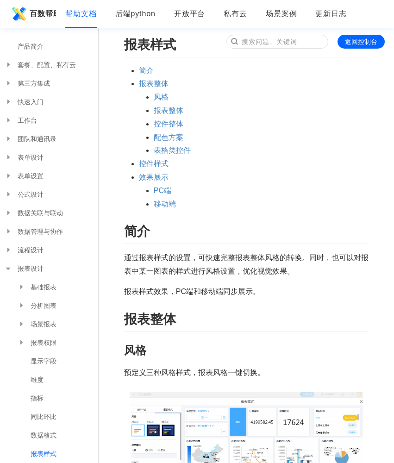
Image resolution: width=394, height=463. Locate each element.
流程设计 (24, 250)
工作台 (21, 120)
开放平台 (190, 14)
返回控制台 (361, 41)
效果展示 (154, 177)
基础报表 (37, 287)
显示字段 (43, 361)
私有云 (235, 14)
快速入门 (24, 102)
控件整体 (168, 124)
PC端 (162, 190)
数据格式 (43, 435)
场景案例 (281, 14)
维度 (37, 379)
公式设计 (24, 194)
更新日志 (331, 14)
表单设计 (24, 157)
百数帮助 (32, 14)
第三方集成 (27, 83)
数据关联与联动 (34, 213)
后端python (135, 14)
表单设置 (24, 176)
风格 (161, 97)
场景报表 (37, 324)
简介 (146, 71)
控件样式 (154, 164)
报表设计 (24, 268)
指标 (37, 398)
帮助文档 (81, 14)
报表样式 (43, 453)
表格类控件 (172, 150)
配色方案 (168, 137)
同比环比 (43, 416)
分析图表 (37, 305)
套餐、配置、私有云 (40, 65)
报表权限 (37, 342)
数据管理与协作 (34, 231)
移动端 (165, 204)
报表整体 (154, 84)
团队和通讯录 (30, 139)
